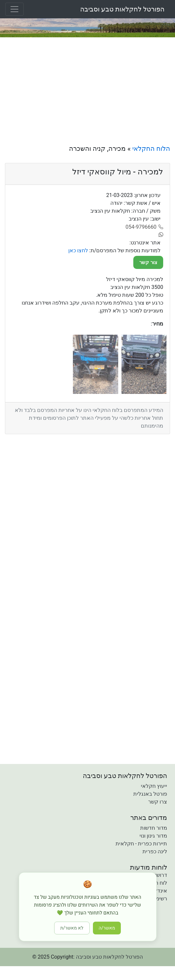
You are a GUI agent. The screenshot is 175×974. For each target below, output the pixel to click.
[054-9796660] (144, 227)
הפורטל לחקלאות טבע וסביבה (122, 9)
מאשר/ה (107, 928)
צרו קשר (157, 802)
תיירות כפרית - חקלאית (141, 844)
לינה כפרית (154, 851)
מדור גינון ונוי (153, 836)
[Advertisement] (87, 91)
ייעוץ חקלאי (154, 786)
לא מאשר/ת (71, 928)
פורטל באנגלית (150, 794)
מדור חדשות (153, 828)
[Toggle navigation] (14, 9)
